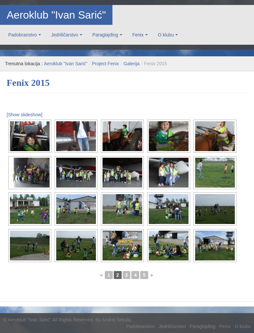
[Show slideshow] (24, 114)
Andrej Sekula (116, 319)
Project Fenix (105, 63)
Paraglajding (105, 34)
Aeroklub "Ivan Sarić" (56, 15)
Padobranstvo (22, 34)
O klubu (166, 34)
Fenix (138, 34)
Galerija (132, 63)
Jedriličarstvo (64, 34)
